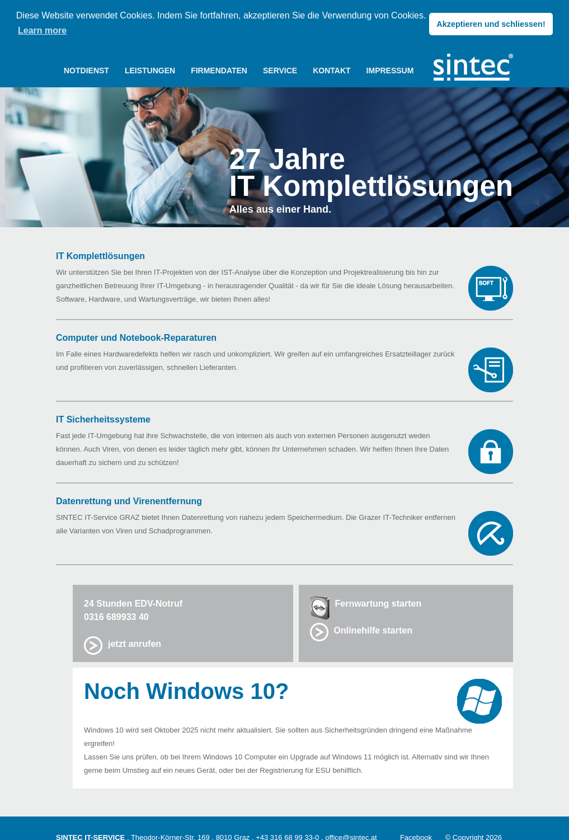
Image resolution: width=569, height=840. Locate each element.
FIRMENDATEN (219, 69)
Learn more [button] (42, 30)
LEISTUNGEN (150, 69)
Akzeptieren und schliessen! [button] (490, 24)
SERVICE (280, 69)
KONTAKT (331, 69)
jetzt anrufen (134, 643)
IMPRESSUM (390, 69)
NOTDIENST (86, 69)
